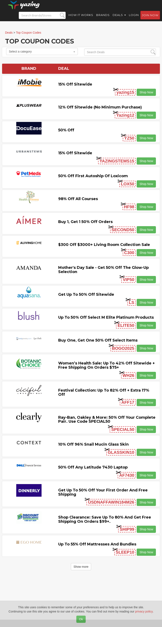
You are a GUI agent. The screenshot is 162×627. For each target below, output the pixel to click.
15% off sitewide (75, 84)
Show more (81, 566)
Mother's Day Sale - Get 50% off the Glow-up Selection (103, 269)
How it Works (81, 19)
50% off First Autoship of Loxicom (93, 176)
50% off (66, 130)
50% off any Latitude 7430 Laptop (93, 467)
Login (134, 19)
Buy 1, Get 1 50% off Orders (85, 221)
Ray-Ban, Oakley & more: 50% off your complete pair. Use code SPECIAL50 (106, 419)
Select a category (42, 51)
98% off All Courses (78, 199)
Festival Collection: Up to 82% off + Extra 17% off (103, 392)
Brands (103, 19)
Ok (81, 619)
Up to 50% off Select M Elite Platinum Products (106, 317)
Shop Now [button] (146, 92)
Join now (150, 19)
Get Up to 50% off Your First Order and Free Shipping (103, 492)
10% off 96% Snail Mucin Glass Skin (93, 444)
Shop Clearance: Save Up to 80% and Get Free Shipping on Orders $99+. (104, 519)
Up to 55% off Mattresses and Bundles (97, 544)
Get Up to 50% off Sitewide (86, 294)
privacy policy (144, 611)
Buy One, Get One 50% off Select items (98, 340)
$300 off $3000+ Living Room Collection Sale (104, 244)
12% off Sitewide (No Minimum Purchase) (100, 107)
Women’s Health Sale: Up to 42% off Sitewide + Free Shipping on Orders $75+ (106, 365)
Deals (119, 19)
